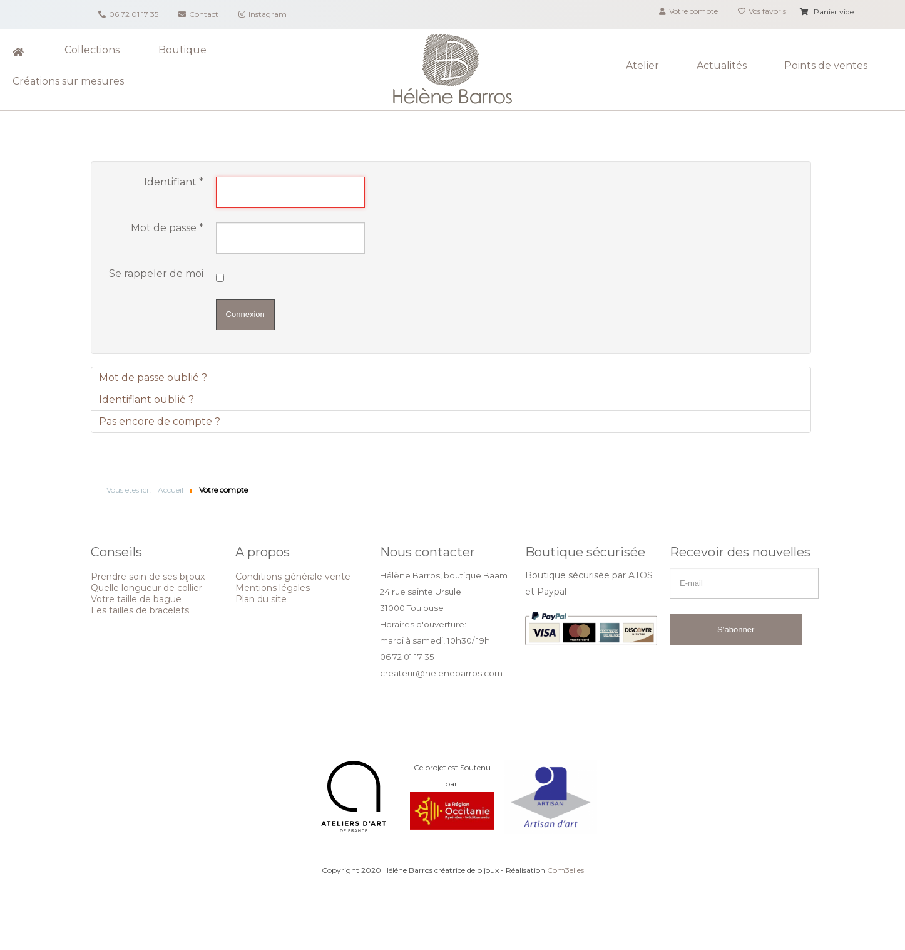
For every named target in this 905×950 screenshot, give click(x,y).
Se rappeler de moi (156, 273)
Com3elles (565, 870)
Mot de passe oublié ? (153, 378)
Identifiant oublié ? (146, 399)
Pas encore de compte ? (159, 421)
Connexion (245, 314)
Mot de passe (167, 228)
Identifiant (173, 182)
